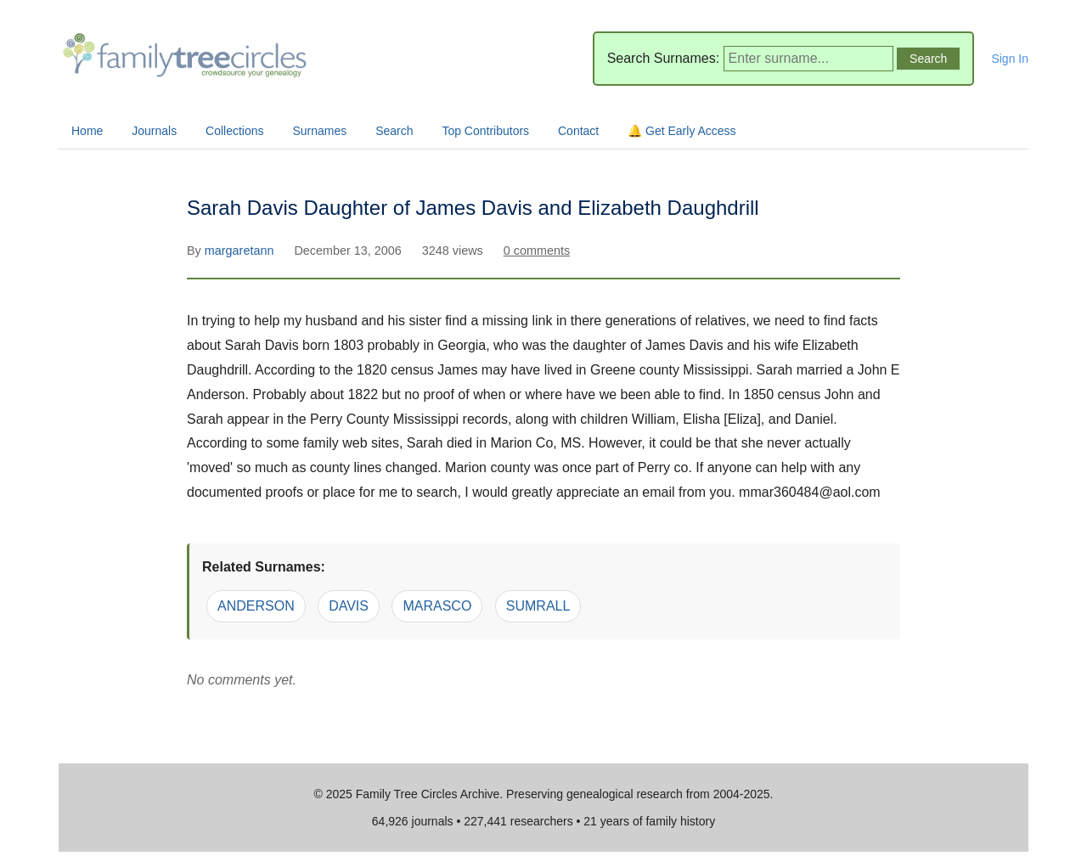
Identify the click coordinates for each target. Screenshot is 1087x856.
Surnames (319, 131)
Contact (578, 131)
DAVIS (349, 606)
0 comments (537, 250)
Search (394, 131)
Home (87, 131)
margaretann (241, 250)
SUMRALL (538, 606)
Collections (234, 131)
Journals (154, 131)
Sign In (1009, 58)
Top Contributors (485, 131)
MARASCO (437, 606)
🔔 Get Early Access (681, 131)
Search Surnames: (663, 58)
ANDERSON (256, 606)
